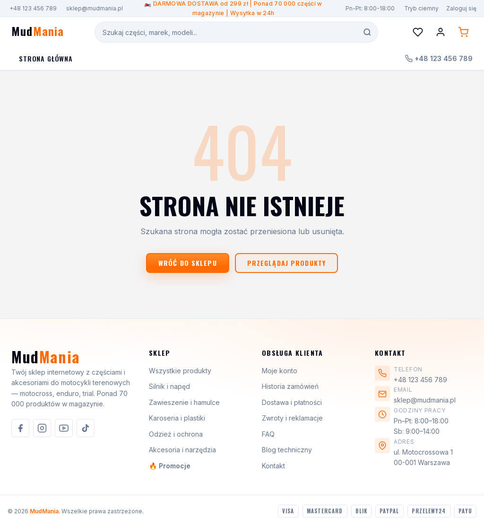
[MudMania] (45, 360)
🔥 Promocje (169, 466)
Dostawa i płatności (292, 402)
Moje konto (279, 371)
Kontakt (273, 466)
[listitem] (20, 428)
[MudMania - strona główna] (37, 32)
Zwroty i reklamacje (292, 418)
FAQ (268, 434)
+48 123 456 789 (33, 8)
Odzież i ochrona (176, 434)
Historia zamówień (290, 386)
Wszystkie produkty (180, 371)
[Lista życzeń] (417, 32)
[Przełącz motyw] (420, 8)
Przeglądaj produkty (286, 263)
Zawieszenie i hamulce (184, 402)
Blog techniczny (287, 450)
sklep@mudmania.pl (94, 8)
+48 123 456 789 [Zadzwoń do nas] (439, 58)
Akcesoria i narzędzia (182, 450)
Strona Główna (46, 58)
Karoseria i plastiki (177, 418)
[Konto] (440, 32)
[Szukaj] (367, 32)
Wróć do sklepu (187, 263)
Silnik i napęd (169, 386)
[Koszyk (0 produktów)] (463, 32)
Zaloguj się (461, 8)
